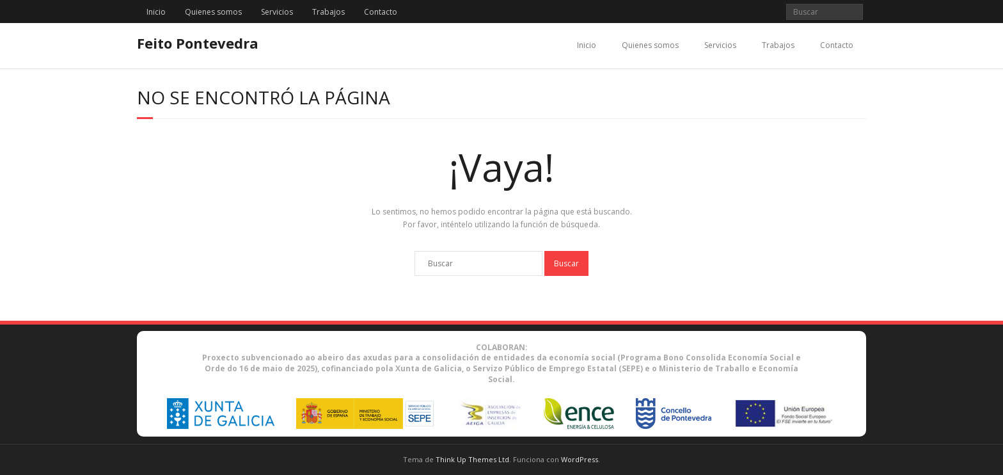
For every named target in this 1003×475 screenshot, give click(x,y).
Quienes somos (213, 11)
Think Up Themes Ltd (472, 459)
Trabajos (328, 11)
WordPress (579, 459)
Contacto (380, 11)
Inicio (156, 11)
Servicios (277, 11)
